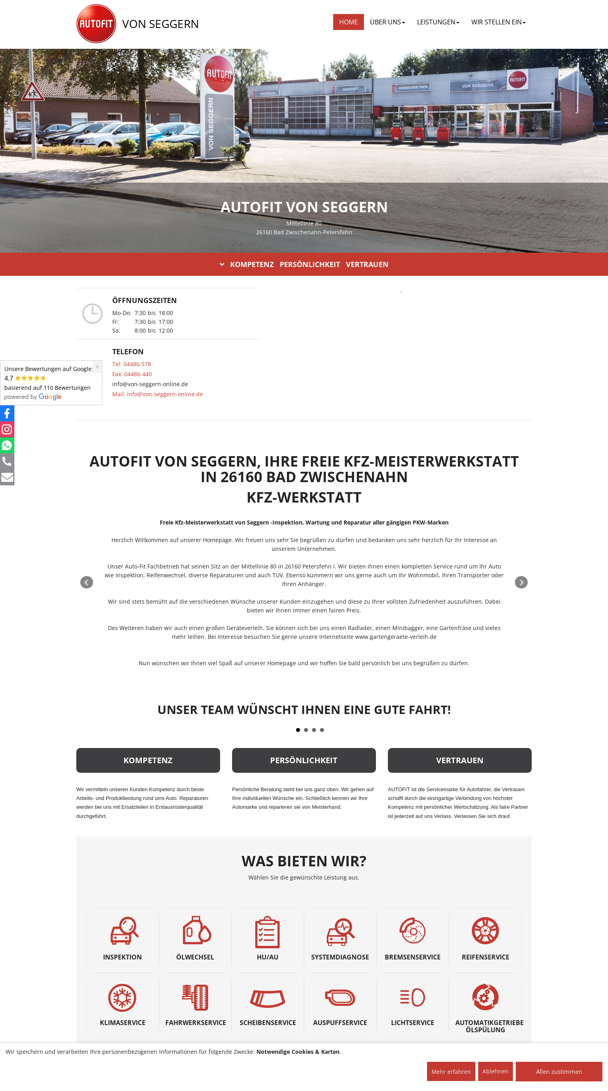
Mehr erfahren (451, 1071)
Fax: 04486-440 (132, 374)
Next (521, 582)
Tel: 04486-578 (131, 364)
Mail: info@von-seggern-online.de (157, 394)
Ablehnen (496, 1071)
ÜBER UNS (387, 22)
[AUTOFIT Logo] (96, 24)
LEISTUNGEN (438, 22)
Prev (86, 582)
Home (348, 22)
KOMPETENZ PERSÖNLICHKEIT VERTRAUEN (304, 264)
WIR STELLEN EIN (498, 22)
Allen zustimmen (559, 1071)
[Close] (97, 367)
